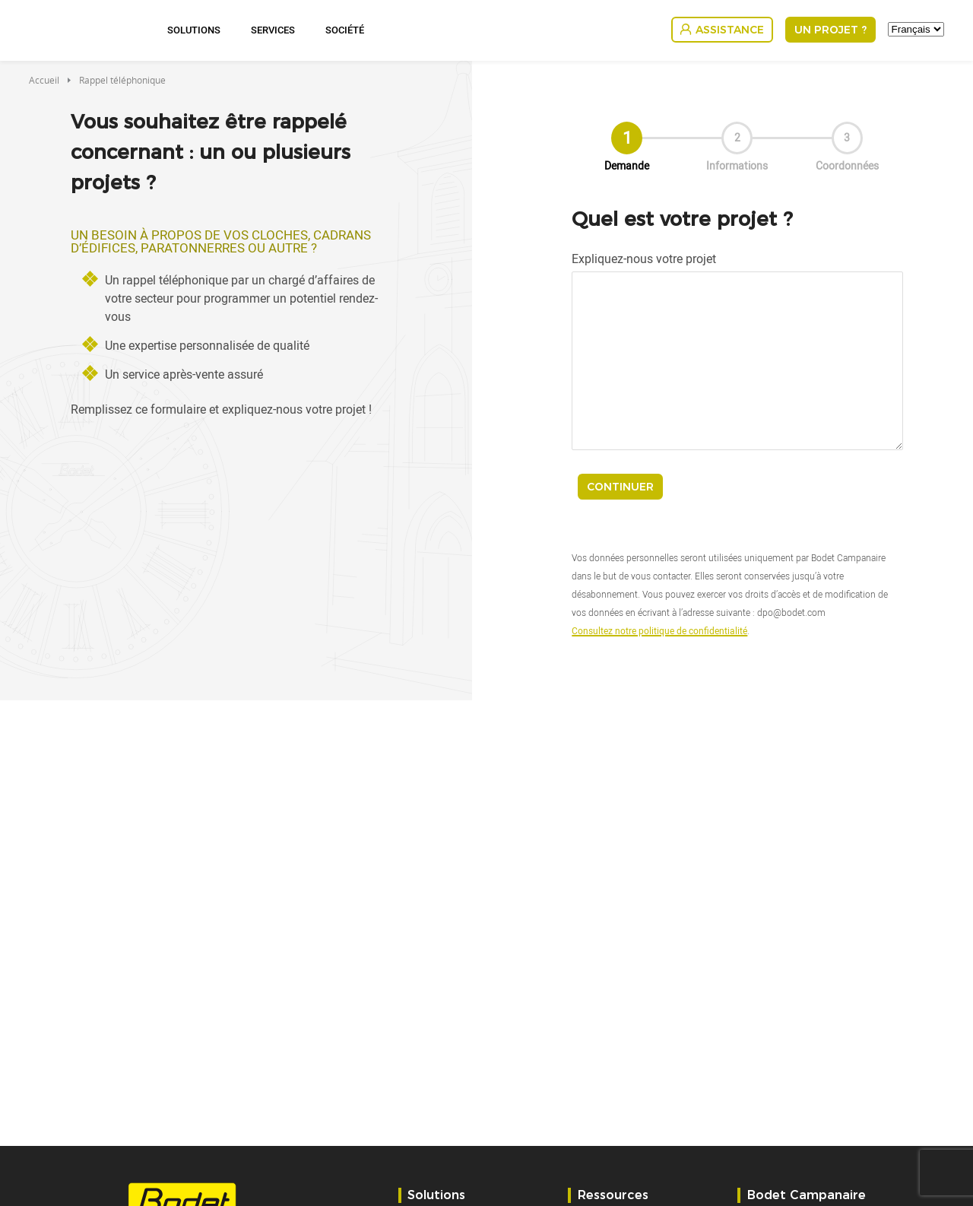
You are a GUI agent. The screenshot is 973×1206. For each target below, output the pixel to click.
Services (273, 29)
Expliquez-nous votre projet (644, 258)
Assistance (730, 29)
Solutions (193, 29)
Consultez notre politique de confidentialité (659, 630)
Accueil (44, 80)
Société (344, 29)
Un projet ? (830, 29)
